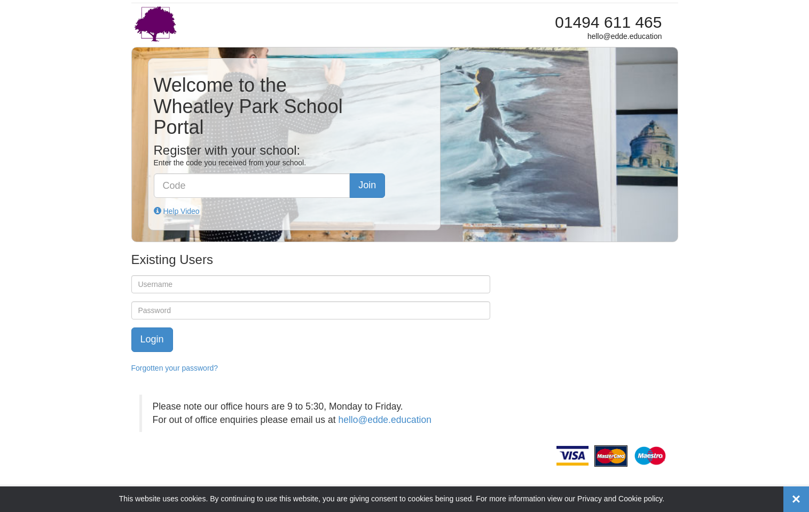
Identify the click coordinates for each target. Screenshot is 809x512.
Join (367, 185)
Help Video (177, 211)
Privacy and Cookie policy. (620, 498)
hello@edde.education (384, 419)
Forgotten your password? (174, 368)
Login (152, 339)
